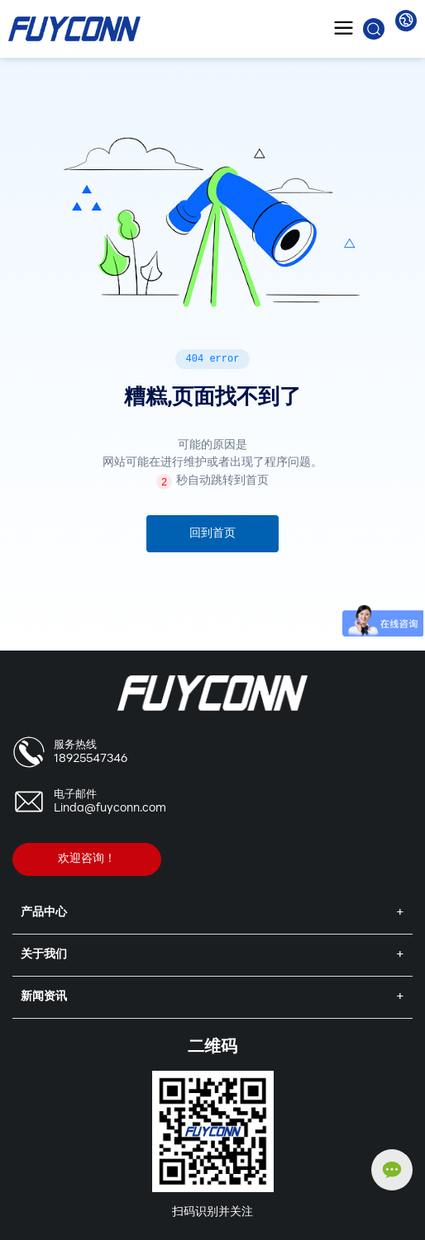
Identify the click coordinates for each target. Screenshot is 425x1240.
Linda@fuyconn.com (110, 808)
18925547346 (90, 759)
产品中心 (44, 912)
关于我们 (44, 955)
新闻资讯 (44, 997)
